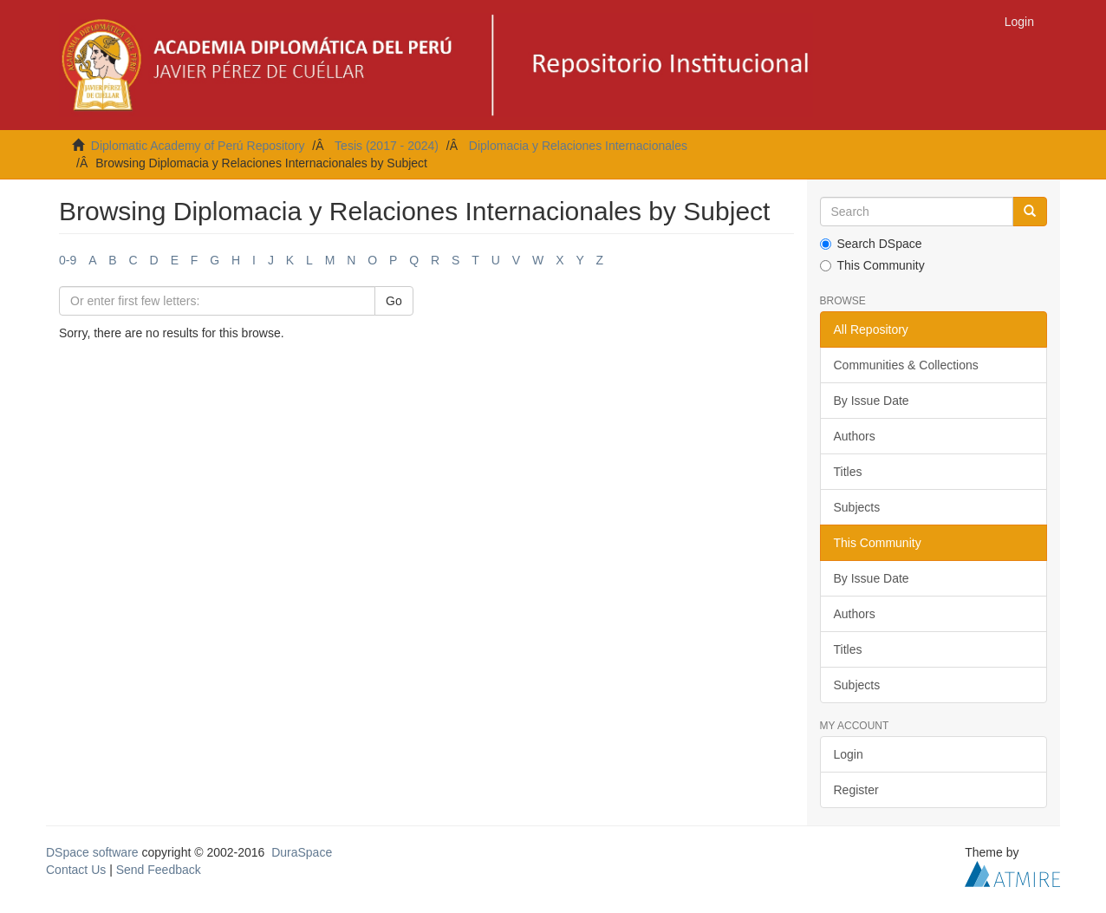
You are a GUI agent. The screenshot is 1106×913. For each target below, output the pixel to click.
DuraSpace (301, 852)
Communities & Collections (906, 365)
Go (394, 301)
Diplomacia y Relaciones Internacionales (578, 146)
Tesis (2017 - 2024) (387, 146)
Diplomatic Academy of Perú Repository (198, 146)
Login (848, 754)
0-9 (67, 260)
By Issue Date (871, 401)
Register (856, 790)
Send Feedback (158, 870)
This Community (872, 265)
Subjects (857, 507)
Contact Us (76, 870)
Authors (854, 436)
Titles (848, 472)
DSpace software (92, 852)
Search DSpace (871, 244)
